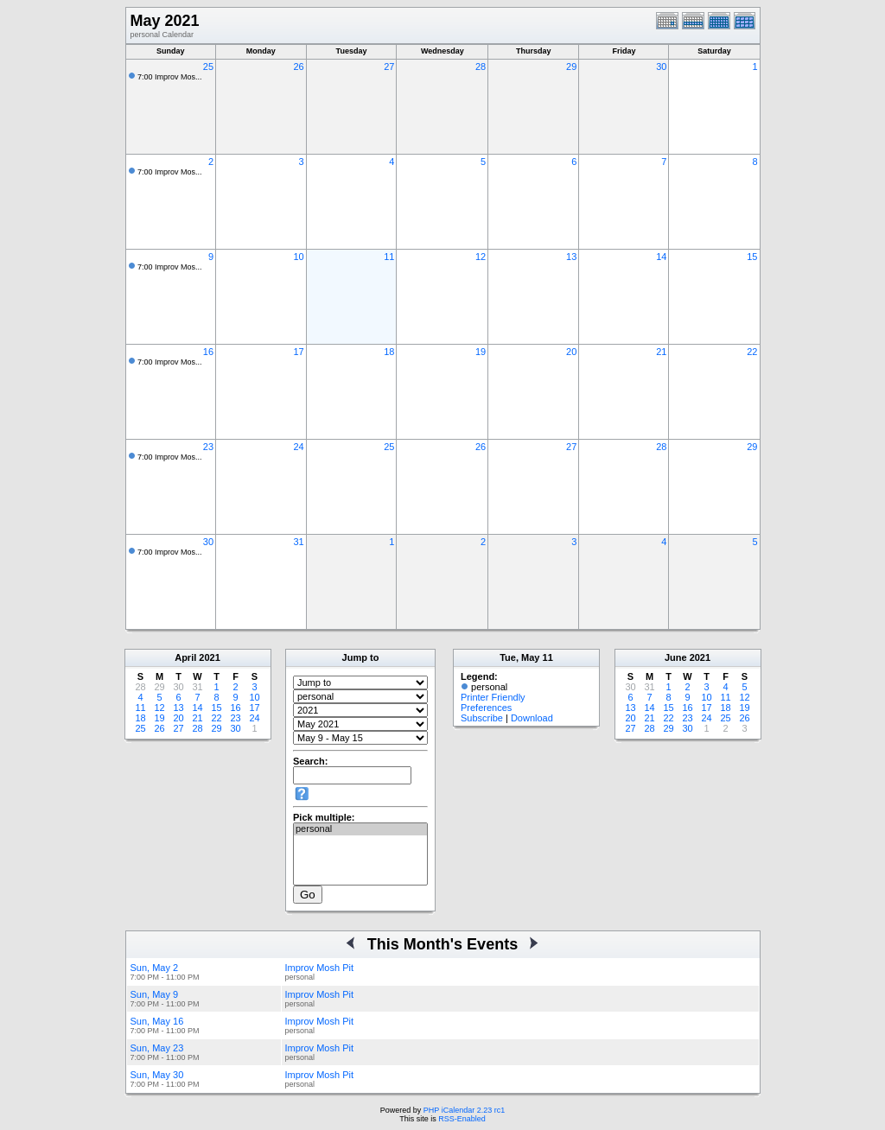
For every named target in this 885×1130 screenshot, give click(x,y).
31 (298, 541)
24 (298, 446)
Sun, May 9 (155, 994)
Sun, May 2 (155, 967)
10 (298, 256)
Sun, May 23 (157, 1048)
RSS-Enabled (462, 1118)
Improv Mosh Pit (319, 967)
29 (571, 66)
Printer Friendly (493, 697)
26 (298, 66)
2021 (209, 657)
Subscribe (482, 718)
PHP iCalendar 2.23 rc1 (464, 1110)
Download (532, 718)
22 (752, 351)
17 (298, 351)
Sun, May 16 (157, 1021)
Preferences (486, 707)
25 (208, 66)
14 (661, 256)
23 (208, 446)
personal (360, 829)
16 (208, 351)
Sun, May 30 (157, 1075)
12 (480, 256)
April (185, 657)
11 (389, 256)
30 (661, 66)
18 (389, 351)
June (676, 657)
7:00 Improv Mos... (169, 77)
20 (571, 351)
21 (661, 351)
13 (571, 256)
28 (480, 66)
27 (389, 66)
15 (752, 256)
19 (480, 351)
